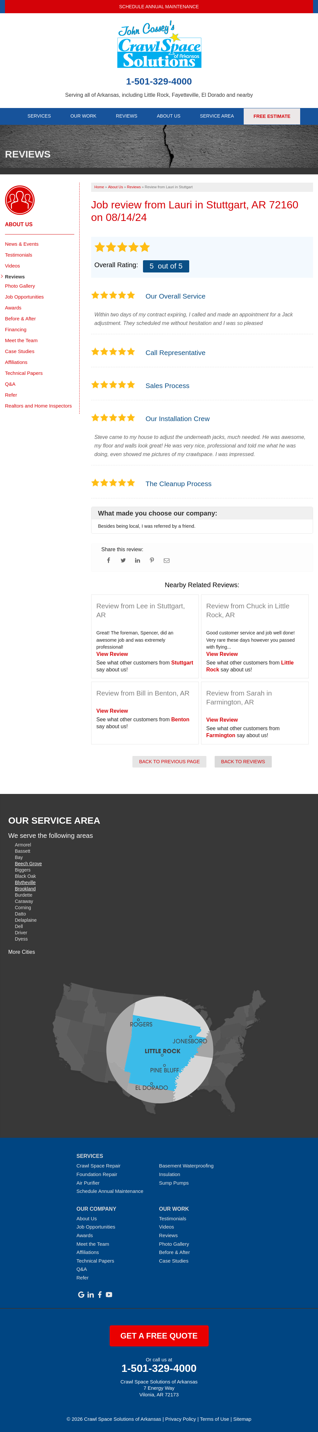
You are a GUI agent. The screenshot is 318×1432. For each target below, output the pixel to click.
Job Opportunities (24, 296)
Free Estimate (272, 116)
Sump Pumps (174, 1182)
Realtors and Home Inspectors (38, 405)
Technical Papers (24, 373)
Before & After (20, 318)
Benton (180, 719)
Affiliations (16, 362)
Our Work (83, 116)
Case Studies (19, 351)
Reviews (126, 116)
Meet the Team (21, 340)
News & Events (22, 243)
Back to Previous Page (169, 761)
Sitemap (242, 1418)
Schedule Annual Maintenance (159, 6)
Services (39, 116)
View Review (112, 654)
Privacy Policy (180, 1418)
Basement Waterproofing (186, 1165)
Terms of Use (214, 1418)
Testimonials (18, 254)
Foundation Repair (97, 1174)
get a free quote (158, 1335)
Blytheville (25, 882)
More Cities (21, 951)
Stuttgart (182, 662)
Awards (13, 307)
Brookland (25, 888)
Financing (15, 329)
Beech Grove (28, 863)
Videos (12, 265)
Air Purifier (88, 1182)
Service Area (217, 116)
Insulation (169, 1174)
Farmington (220, 735)
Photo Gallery (20, 285)
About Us (169, 116)
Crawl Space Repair (99, 1165)
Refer (11, 394)
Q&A (10, 383)
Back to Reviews (243, 761)
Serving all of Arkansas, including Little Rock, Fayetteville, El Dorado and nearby (159, 95)
